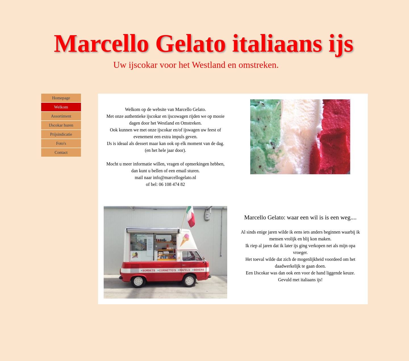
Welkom (61, 107)
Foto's (61, 143)
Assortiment (61, 116)
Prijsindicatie (61, 134)
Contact (61, 152)
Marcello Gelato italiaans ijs (204, 43)
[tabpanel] (165, 147)
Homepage (61, 98)
